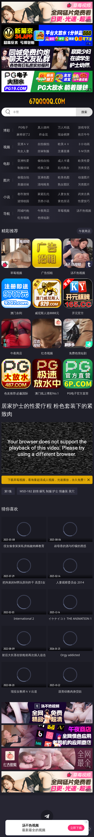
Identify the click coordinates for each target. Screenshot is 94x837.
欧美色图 (63, 177)
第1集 (8, 491)
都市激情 (23, 194)
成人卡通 (63, 161)
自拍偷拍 (43, 144)
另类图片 (84, 184)
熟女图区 (63, 184)
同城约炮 (23, 211)
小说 (6, 197)
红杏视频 (23, 218)
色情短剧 (43, 218)
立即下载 (76, 828)
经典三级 (43, 168)
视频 (6, 147)
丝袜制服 (43, 151)
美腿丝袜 (23, 184)
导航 (6, 213)
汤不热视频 (84, 211)
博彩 (6, 130)
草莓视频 (63, 211)
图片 (6, 180)
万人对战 (63, 127)
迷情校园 (23, 201)
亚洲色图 (43, 177)
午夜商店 (43, 211)
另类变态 (84, 168)
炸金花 (43, 134)
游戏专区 (84, 127)
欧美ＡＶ (63, 144)
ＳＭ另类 (84, 151)
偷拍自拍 (43, 161)
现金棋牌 (63, 134)
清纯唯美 (43, 184)
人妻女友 (63, 194)
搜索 (84, 112)
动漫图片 (84, 177)
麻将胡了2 (23, 134)
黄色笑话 (63, 201)
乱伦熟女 (63, 168)
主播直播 (63, 151)
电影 (6, 163)
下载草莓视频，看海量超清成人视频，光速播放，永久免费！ (49, 479)
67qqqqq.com (47, 101)
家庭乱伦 (43, 194)
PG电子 (23, 127)
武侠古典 (84, 194)
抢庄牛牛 (84, 134)
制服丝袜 (23, 168)
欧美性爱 (84, 161)
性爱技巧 (84, 201)
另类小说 (43, 201)
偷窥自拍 (23, 177)
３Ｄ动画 (84, 144)
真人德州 (43, 127)
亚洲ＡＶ (23, 144)
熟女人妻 (23, 151)
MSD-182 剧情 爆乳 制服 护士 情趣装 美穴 (47, 491)
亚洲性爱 (23, 161)
